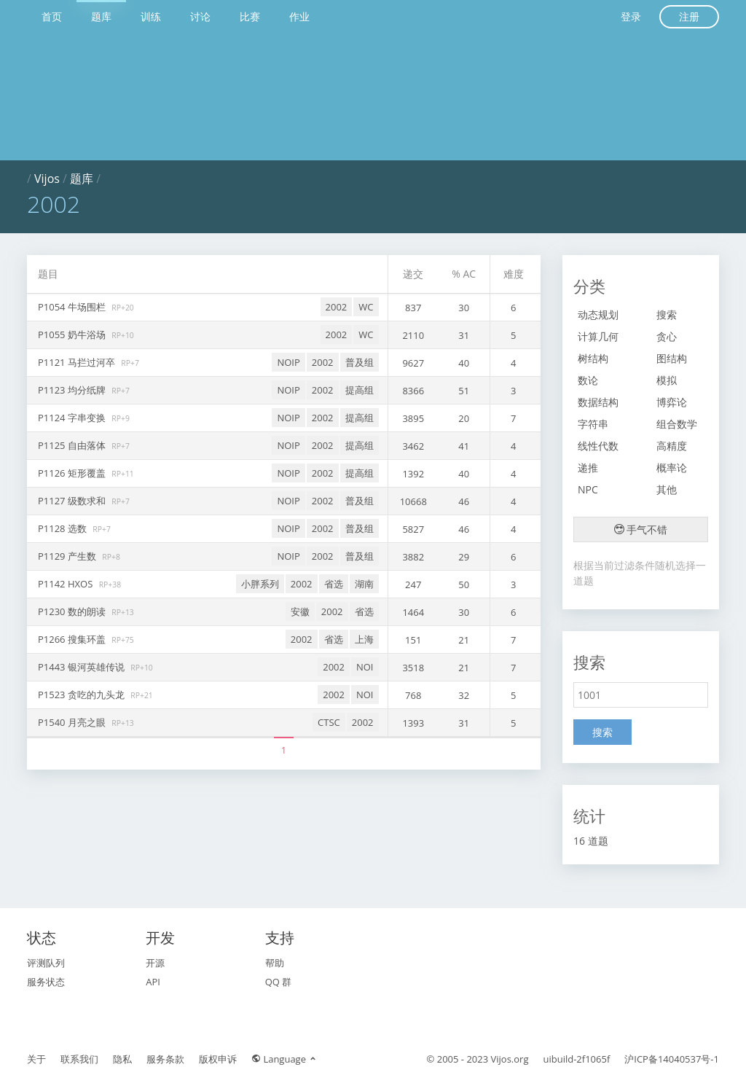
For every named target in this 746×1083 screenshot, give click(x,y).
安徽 (300, 611)
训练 (151, 16)
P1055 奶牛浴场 (73, 334)
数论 (588, 380)
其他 (666, 489)
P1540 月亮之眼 (73, 722)
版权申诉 (218, 1059)
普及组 (359, 362)
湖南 (364, 583)
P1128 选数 (63, 528)
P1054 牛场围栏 (73, 306)
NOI (365, 666)
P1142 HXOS (66, 583)
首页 (52, 16)
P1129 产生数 (68, 556)
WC (365, 306)
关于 (36, 1059)
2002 (337, 306)
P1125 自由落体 (73, 445)
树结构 (593, 358)
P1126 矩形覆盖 (73, 473)
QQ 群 (278, 981)
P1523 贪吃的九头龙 (82, 694)
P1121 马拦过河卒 (77, 362)
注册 (689, 16)
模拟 (666, 380)
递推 (588, 467)
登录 (631, 16)
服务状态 (46, 981)
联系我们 (79, 1059)
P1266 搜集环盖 (73, 639)
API (153, 981)
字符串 (593, 424)
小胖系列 (260, 583)
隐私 (122, 1059)
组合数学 (676, 424)
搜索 (666, 314)
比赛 (250, 16)
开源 (155, 962)
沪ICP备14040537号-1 (671, 1059)
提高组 (359, 389)
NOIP (288, 362)
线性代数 (598, 446)
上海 (364, 639)
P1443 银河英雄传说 (82, 666)
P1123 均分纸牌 (73, 389)
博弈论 (671, 402)
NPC (588, 489)
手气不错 (641, 529)
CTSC (329, 722)
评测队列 (46, 962)
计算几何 (598, 336)
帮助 (274, 962)
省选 (333, 583)
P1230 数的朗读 (73, 611)
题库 (101, 16)
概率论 (671, 467)
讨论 (200, 16)
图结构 (671, 358)
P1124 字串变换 (73, 417)
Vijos (47, 179)
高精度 (671, 446)
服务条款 (165, 1059)
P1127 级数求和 (73, 500)
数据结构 (598, 402)
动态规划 (598, 314)
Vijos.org (510, 1059)
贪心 (666, 336)
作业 (299, 16)
